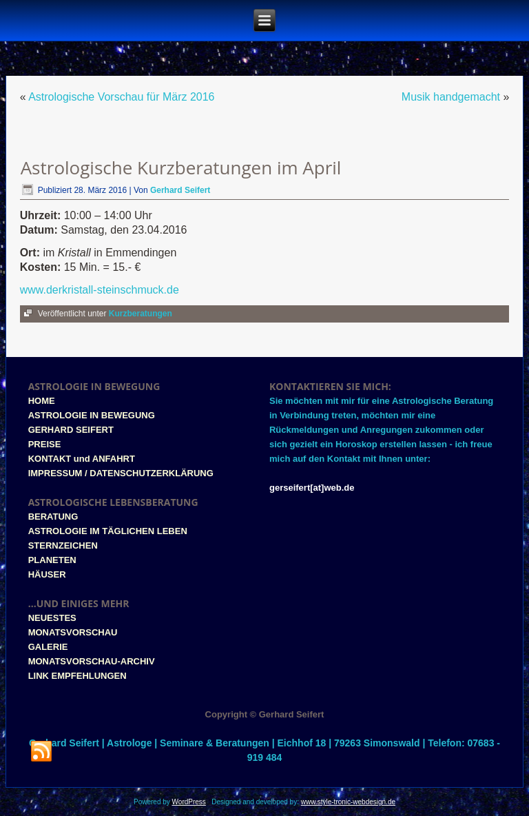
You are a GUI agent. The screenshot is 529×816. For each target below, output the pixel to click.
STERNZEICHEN (63, 545)
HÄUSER (47, 574)
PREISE (44, 444)
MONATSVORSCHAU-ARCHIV (91, 661)
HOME (41, 401)
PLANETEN (52, 560)
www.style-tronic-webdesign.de (348, 802)
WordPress (189, 802)
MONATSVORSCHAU (73, 632)
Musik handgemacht (451, 97)
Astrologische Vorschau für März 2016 (121, 97)
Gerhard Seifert (180, 190)
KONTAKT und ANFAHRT (81, 458)
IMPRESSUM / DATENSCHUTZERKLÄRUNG (121, 473)
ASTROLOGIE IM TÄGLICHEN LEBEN (107, 531)
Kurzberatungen (140, 313)
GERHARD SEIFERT (71, 430)
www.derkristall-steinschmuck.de (99, 290)
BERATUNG (53, 516)
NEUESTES (52, 618)
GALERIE (48, 647)
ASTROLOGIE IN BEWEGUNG (91, 415)
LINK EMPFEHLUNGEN (77, 676)
